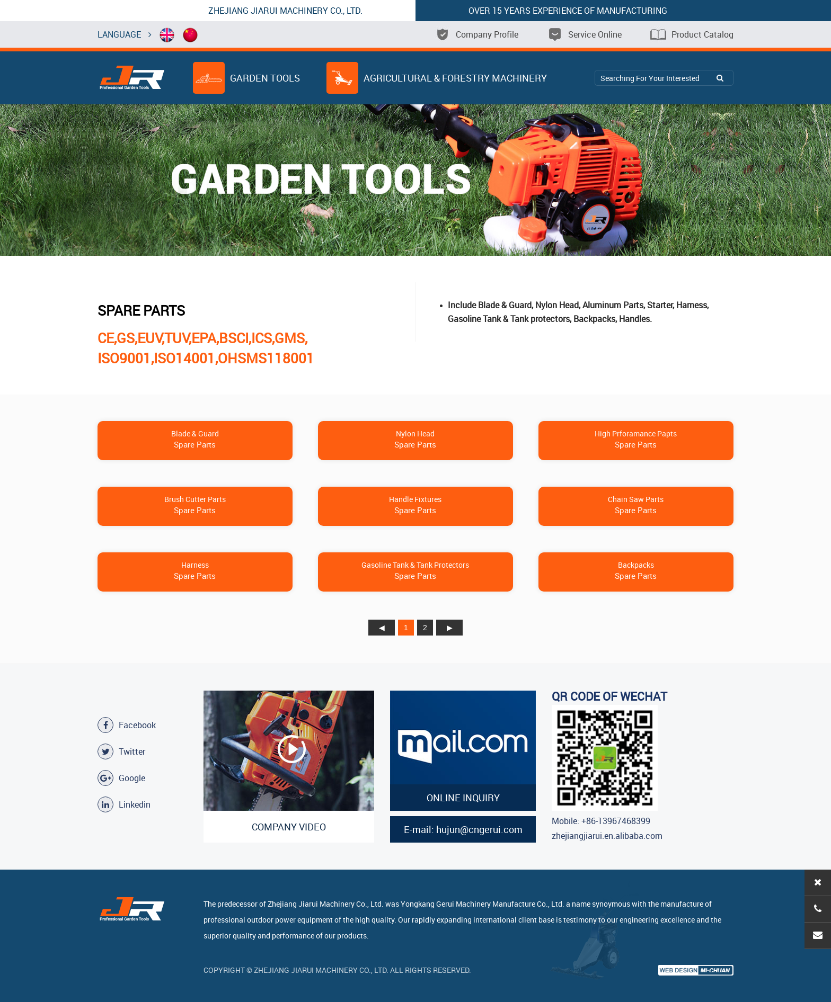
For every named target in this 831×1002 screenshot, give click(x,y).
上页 (381, 628)
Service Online (584, 34)
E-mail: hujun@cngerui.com (463, 829)
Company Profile (476, 34)
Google (121, 778)
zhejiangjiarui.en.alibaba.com (607, 836)
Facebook (127, 725)
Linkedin (124, 804)
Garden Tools (246, 78)
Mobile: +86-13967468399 (601, 821)
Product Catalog (691, 34)
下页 (449, 628)
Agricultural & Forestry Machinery (436, 78)
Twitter (121, 751)
